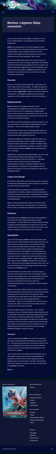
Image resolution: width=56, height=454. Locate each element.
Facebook (33, 414)
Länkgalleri (33, 404)
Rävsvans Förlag (34, 439)
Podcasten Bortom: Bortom (37, 419)
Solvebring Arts (34, 442)
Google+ (32, 417)
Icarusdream (33, 434)
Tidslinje (32, 389)
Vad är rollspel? (34, 407)
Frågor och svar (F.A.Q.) (36, 399)
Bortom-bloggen (11, 450)
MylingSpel (33, 437)
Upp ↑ (52, 450)
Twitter (32, 424)
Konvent (32, 402)
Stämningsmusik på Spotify (38, 421)
